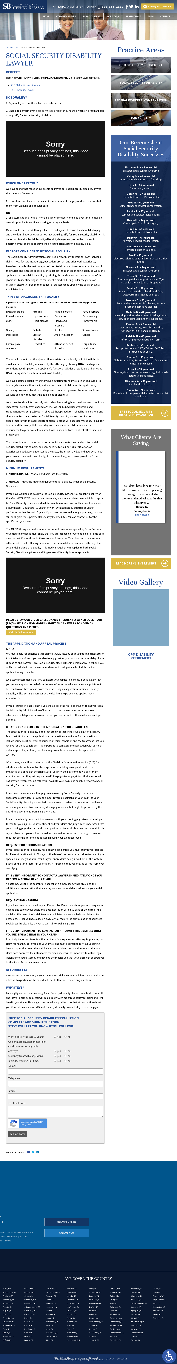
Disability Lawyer (12, 47)
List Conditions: (17, 1103)
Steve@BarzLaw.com (160, 6)
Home (41, 16)
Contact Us (167, 16)
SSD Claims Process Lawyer (26, 85)
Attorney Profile (62, 16)
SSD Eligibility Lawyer (22, 90)
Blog (150, 16)
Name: (12, 1066)
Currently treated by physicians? (26, 1056)
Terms (29, 1125)
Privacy (23, 1125)
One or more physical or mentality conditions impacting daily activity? (27, 1046)
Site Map (110, 1359)
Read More (142, 516)
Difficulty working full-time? (23, 1061)
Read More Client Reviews (136, 565)
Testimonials (132, 16)
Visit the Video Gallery (21, 632)
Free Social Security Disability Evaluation (136, 413)
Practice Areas (89, 16)
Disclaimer (122, 1359)
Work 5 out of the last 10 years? (26, 1037)
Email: (12, 1090)
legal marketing (76, 1360)
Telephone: (14, 1078)
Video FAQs (111, 16)
